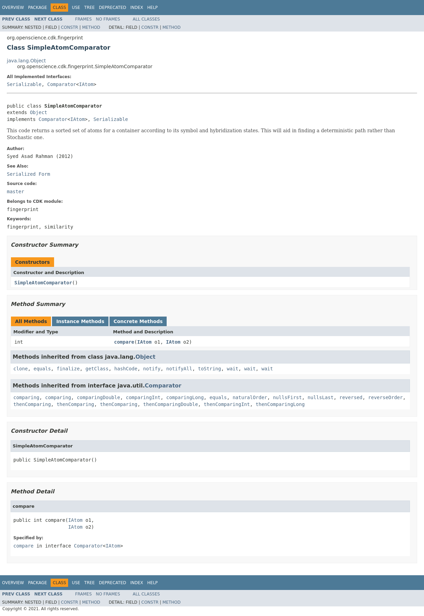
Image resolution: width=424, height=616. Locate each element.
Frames (83, 19)
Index (136, 7)
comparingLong (185, 397)
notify (151, 368)
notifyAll (179, 368)
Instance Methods (80, 321)
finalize (67, 368)
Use (76, 7)
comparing (26, 397)
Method (91, 27)
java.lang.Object (26, 60)
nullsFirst (287, 397)
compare (124, 342)
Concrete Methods (138, 321)
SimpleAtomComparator (43, 282)
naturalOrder (250, 397)
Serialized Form (28, 174)
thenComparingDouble (170, 404)
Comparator (61, 84)
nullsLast (321, 397)
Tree (89, 7)
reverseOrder (385, 397)
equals (42, 368)
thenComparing (32, 404)
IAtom (86, 84)
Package (37, 7)
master (15, 191)
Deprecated (112, 7)
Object (38, 112)
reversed (350, 397)
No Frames (108, 19)
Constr (69, 27)
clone (20, 368)
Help (152, 7)
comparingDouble (98, 397)
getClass (97, 368)
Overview (13, 7)
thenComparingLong (280, 404)
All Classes (146, 19)
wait (233, 368)
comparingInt (143, 397)
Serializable (24, 84)
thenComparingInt (227, 404)
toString (209, 368)
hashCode (125, 368)
